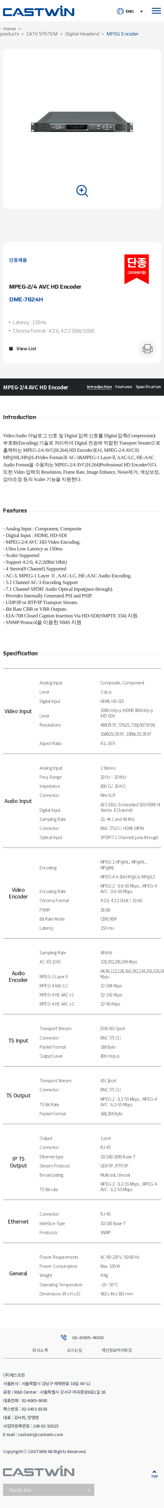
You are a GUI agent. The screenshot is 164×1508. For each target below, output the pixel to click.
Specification (148, 387)
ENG (130, 11)
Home (9, 29)
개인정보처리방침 (116, 1350)
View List (26, 348)
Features (123, 387)
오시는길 (74, 1350)
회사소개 (39, 1350)
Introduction (99, 387)
